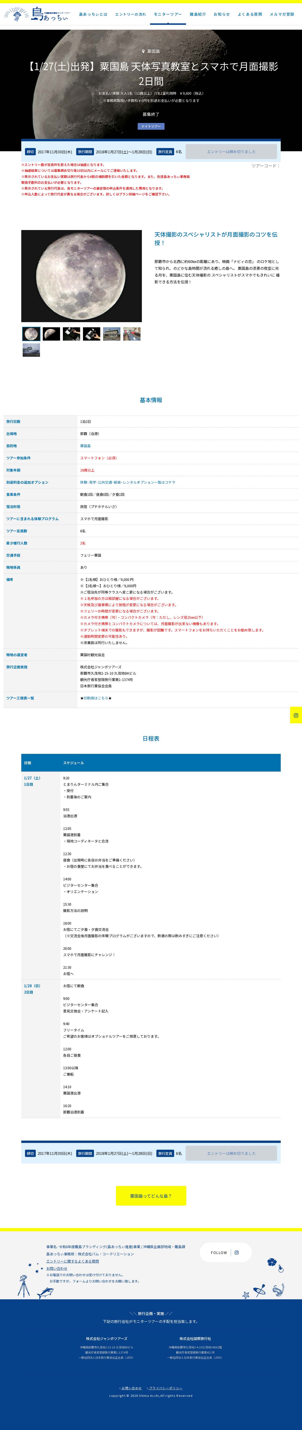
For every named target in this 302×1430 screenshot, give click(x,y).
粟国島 (85, 445)
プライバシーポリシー (165, 1388)
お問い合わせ (56, 1268)
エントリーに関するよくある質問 (72, 1261)
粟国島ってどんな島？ (151, 1196)
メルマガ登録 (282, 14)
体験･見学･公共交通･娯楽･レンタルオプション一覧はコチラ (127, 482)
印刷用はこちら (96, 697)
